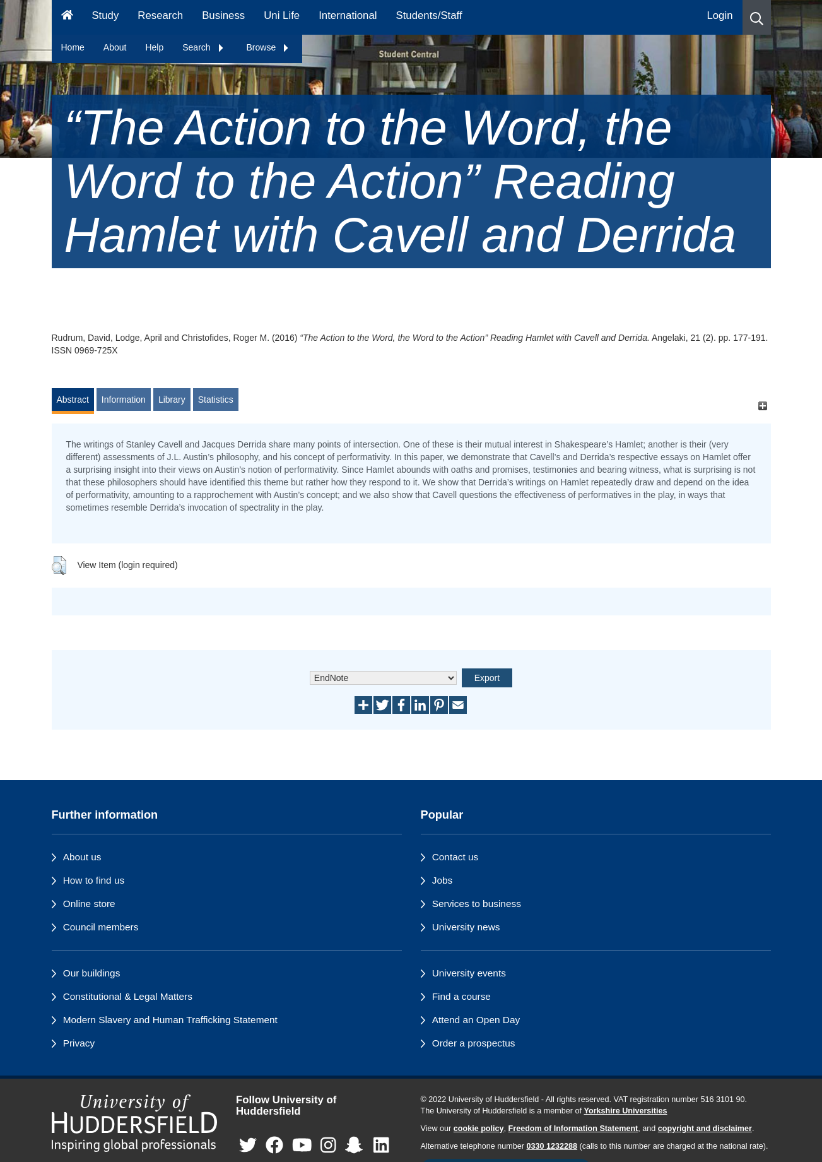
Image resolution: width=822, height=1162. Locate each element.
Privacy (79, 1043)
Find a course (461, 996)
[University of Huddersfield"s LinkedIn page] (381, 1146)
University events (469, 973)
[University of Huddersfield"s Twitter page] (248, 1146)
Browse (268, 47)
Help (154, 47)
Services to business (476, 903)
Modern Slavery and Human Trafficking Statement (170, 1019)
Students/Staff (429, 15)
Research (160, 15)
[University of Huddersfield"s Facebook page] (274, 1146)
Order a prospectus (473, 1043)
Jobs (442, 880)
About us (82, 856)
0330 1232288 (552, 1146)
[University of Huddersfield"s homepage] (135, 1123)
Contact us (455, 856)
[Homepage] (67, 17)
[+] (763, 405)
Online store (89, 903)
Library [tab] (171, 399)
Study (105, 15)
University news (466, 927)
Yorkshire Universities (625, 1110)
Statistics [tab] (215, 399)
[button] (757, 17)
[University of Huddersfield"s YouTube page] (302, 1146)
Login (719, 15)
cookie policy (479, 1128)
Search (203, 47)
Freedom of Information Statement (573, 1128)
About (115, 47)
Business (223, 15)
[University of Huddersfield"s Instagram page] (328, 1146)
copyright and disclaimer (705, 1128)
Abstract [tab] (73, 399)
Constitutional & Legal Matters (127, 996)
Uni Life (282, 15)
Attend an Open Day (476, 1019)
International (348, 15)
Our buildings (91, 973)
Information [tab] (124, 399)
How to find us (94, 880)
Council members (101, 927)
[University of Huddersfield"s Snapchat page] (356, 1146)
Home (73, 47)
